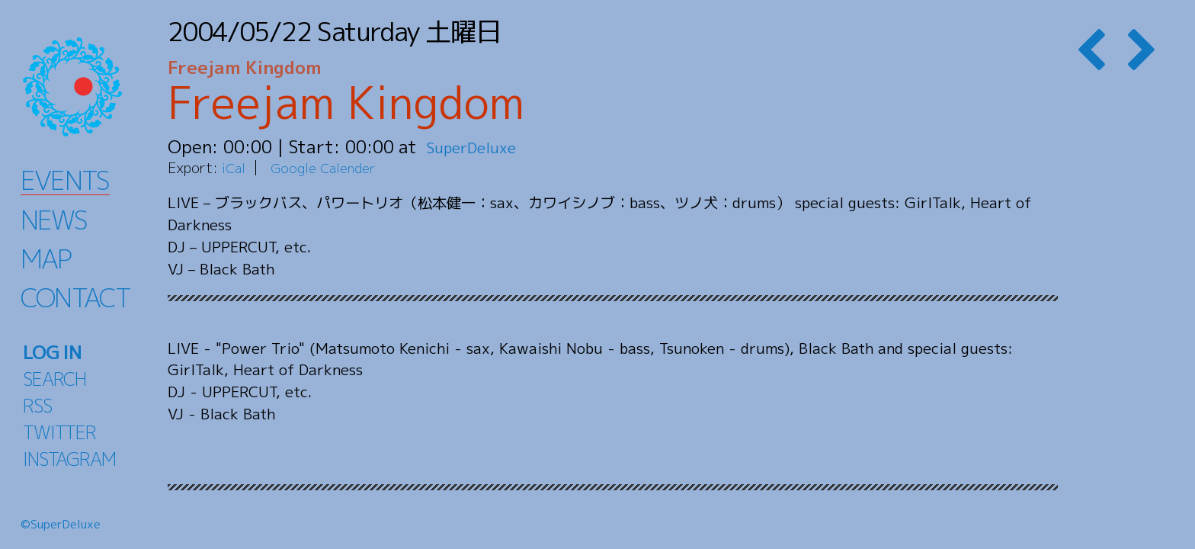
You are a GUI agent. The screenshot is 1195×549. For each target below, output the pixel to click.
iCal (235, 167)
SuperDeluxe (478, 146)
